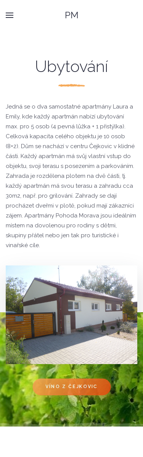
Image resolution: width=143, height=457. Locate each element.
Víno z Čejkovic (71, 387)
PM (72, 15)
